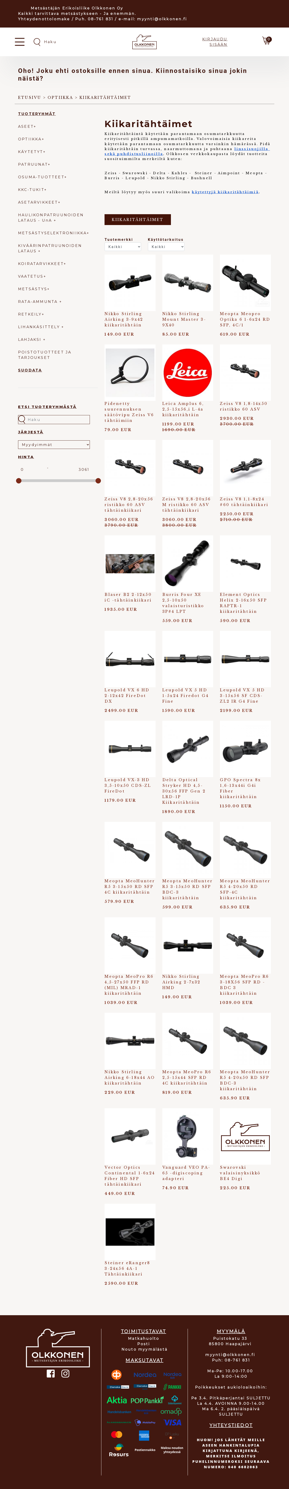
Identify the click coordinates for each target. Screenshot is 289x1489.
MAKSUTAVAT (144, 1360)
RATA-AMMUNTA (38, 302)
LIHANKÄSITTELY (39, 327)
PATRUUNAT (33, 164)
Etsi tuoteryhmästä (47, 407)
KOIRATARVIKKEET (41, 264)
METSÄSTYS (32, 289)
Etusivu (29, 97)
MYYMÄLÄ (231, 1331)
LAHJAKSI (30, 339)
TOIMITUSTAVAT (143, 1331)
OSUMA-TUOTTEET (41, 177)
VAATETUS (31, 276)
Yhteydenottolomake (44, 19)
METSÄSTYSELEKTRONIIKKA (52, 233)
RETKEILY (30, 314)
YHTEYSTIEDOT (231, 1425)
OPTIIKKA (30, 139)
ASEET (26, 126)
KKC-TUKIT (31, 190)
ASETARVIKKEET (38, 202)
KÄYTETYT (30, 152)
